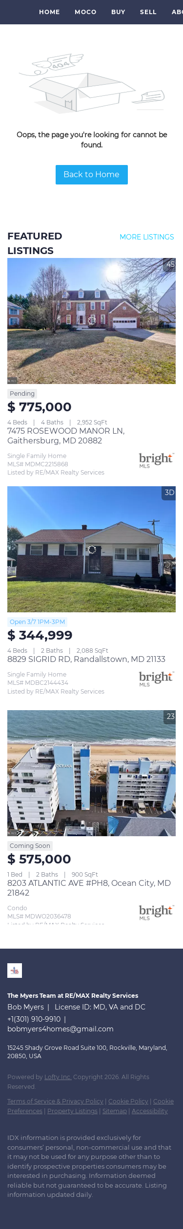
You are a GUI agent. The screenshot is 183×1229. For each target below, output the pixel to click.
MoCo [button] (85, 12)
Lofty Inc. (58, 1077)
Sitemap (114, 1111)
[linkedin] (12, 1209)
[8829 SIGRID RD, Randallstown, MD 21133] (91, 549)
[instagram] (51, 1209)
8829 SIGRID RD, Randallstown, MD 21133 (86, 659)
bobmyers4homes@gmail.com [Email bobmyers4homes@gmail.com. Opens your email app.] (60, 1029)
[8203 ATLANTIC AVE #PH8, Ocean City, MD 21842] (91, 773)
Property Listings (72, 1111)
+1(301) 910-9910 (34, 1019)
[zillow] (32, 1209)
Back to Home (91, 174)
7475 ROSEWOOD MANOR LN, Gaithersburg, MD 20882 (65, 435)
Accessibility (150, 1111)
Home (49, 12)
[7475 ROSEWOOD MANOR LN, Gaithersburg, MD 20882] (91, 321)
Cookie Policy (128, 1101)
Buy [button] (118, 12)
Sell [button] (148, 12)
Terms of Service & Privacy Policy (55, 1101)
